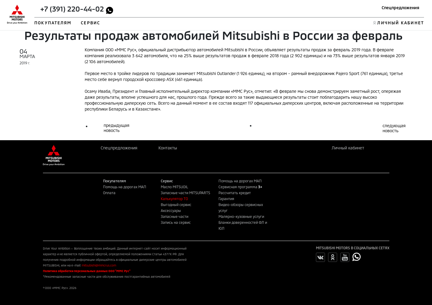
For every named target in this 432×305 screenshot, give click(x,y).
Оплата (109, 193)
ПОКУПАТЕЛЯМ (52, 22)
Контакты (167, 147)
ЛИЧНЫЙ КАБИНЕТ (400, 22)
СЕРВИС (90, 22)
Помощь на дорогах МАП (124, 187)
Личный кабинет (348, 147)
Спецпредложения (400, 7)
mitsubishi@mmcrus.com (99, 265)
